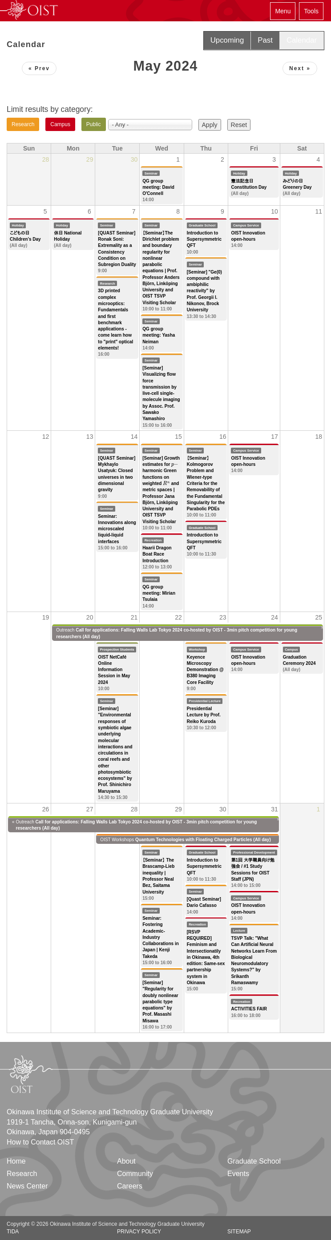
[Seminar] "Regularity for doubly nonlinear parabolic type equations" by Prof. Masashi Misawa (160, 1001)
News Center (27, 1186)
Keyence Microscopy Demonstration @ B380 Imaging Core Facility (205, 670)
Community (135, 1173)
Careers (129, 1186)
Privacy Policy (139, 1231)
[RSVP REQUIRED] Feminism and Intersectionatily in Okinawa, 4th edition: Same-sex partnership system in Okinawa (206, 957)
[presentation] (174, 464)
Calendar (302, 40)
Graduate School (254, 1161)
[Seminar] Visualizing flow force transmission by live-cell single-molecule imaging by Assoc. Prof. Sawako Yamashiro (161, 393)
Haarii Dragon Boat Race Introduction (157, 554)
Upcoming (227, 40)
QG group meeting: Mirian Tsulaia (158, 593)
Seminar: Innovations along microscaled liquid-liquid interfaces (117, 529)
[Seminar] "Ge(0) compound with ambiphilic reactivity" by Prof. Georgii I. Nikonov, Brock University (204, 291)
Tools (311, 11)
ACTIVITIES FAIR (249, 1008)
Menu (283, 11)
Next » (300, 68)
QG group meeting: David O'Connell (158, 187)
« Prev (39, 68)
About (126, 1161)
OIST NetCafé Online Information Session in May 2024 (114, 670)
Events (238, 1173)
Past (265, 40)
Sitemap (239, 1231)
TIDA (13, 1231)
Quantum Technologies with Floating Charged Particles (193, 839)
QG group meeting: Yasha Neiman (158, 335)
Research (22, 1173)
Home (16, 1161)
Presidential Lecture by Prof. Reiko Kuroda (204, 715)
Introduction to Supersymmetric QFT (204, 239)
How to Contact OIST (40, 1142)
